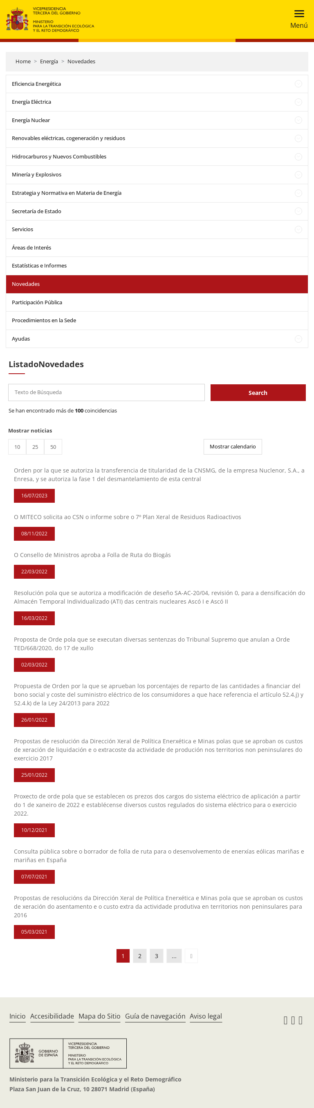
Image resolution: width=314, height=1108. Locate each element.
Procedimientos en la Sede (44, 320)
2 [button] (139, 956)
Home (23, 61)
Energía (49, 61)
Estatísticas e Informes (39, 265)
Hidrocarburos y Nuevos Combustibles (59, 156)
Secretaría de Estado (36, 211)
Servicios (22, 229)
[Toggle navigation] (296, 19)
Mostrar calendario (233, 446)
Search (258, 393)
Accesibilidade (52, 1016)
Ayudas (21, 338)
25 (35, 446)
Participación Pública (37, 302)
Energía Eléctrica (31, 101)
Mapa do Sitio (99, 1016)
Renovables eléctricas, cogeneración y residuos (68, 138)
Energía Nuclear (31, 120)
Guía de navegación (155, 1016)
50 (53, 446)
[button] (191, 956)
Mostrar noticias (30, 430)
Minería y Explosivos (36, 174)
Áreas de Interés (31, 247)
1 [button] (123, 956)
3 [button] (156, 956)
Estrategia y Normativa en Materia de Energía (66, 192)
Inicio (17, 1016)
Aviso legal (206, 1016)
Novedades (81, 61)
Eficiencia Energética (36, 83)
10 (17, 446)
